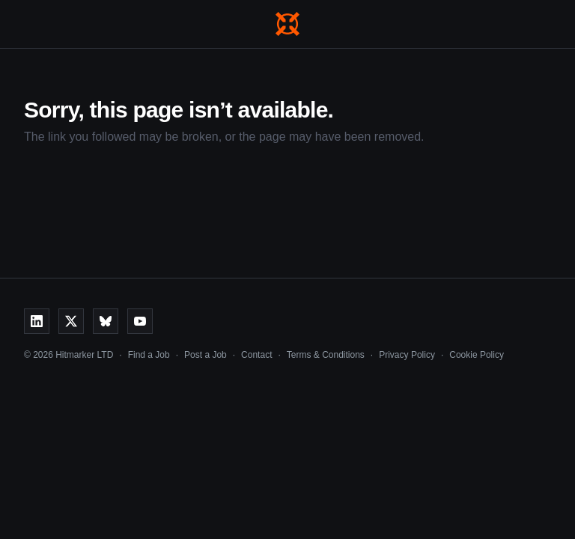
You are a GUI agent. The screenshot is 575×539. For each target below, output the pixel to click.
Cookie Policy (476, 355)
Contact (256, 355)
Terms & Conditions (326, 355)
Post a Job (205, 355)
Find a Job (149, 355)
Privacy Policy (407, 355)
